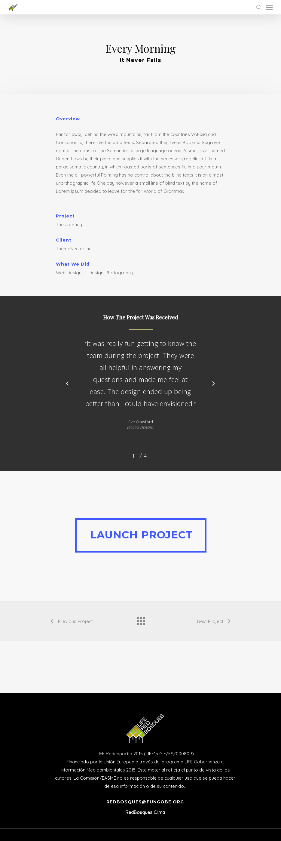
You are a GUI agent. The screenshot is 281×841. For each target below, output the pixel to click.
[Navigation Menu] (269, 7)
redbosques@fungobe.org (145, 802)
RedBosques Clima (145, 812)
